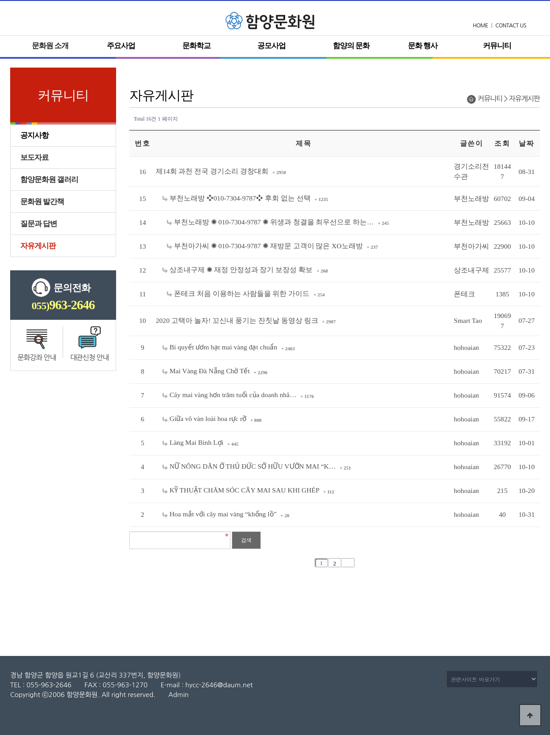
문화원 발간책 (42, 201)
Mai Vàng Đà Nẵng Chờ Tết (207, 371)
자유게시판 (38, 246)
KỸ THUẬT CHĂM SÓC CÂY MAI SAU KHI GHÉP (241, 490)
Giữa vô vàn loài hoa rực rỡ (205, 418)
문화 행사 (422, 46)
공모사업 (271, 46)
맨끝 (347, 562)
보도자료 (34, 157)
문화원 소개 (50, 46)
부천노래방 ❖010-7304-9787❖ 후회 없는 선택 (237, 198)
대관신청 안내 (89, 357)
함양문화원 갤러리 (49, 179)
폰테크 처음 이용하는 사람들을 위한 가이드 (239, 293)
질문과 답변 (38, 224)
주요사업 (121, 46)
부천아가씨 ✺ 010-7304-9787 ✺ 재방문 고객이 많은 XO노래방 (266, 246)
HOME (480, 25)
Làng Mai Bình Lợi (193, 442)
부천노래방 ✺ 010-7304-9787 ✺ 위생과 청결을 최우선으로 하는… (271, 222)
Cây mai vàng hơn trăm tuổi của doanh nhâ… (230, 394)
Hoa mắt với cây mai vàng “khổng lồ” (220, 514)
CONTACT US (510, 25)
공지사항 (34, 135)
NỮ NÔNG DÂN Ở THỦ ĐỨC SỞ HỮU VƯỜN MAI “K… (250, 466)
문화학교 (196, 46)
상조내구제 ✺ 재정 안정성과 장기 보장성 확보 (238, 269)
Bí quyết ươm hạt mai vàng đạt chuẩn (220, 347)
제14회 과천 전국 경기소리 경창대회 (213, 171)
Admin (178, 694)
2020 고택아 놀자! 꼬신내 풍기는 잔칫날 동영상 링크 (238, 320)
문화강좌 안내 (36, 357)
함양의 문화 (351, 46)
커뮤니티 (497, 46)
